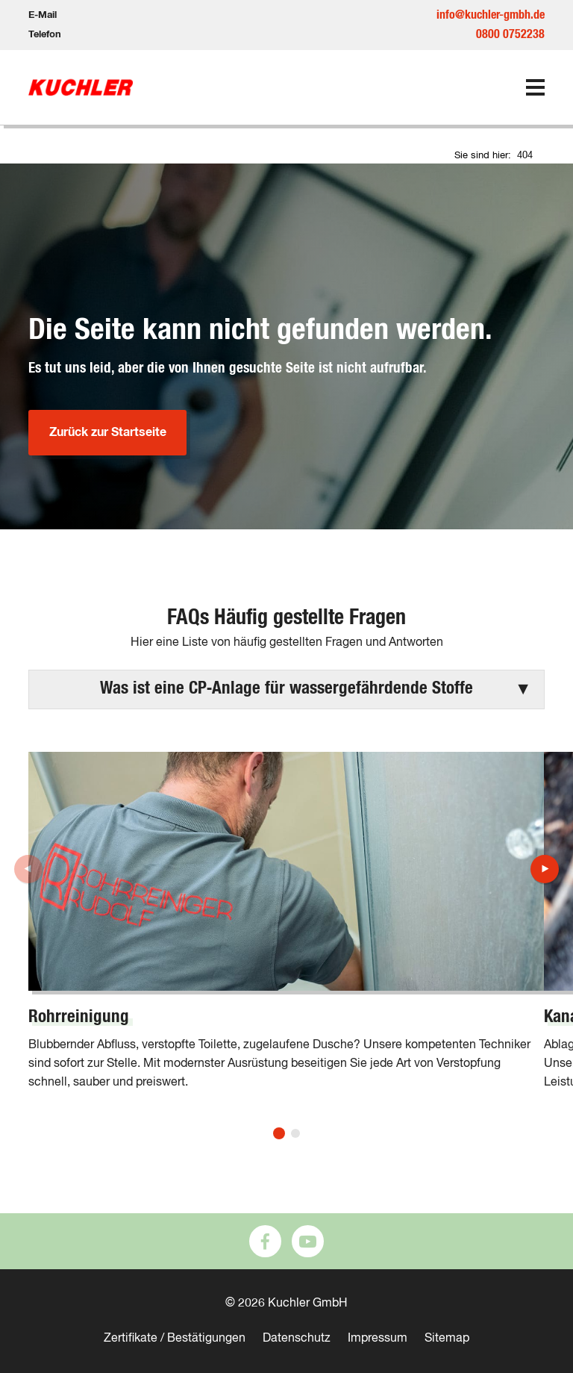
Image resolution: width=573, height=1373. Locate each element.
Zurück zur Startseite (107, 432)
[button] (286, 689)
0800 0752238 (510, 34)
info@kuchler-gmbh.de (490, 15)
